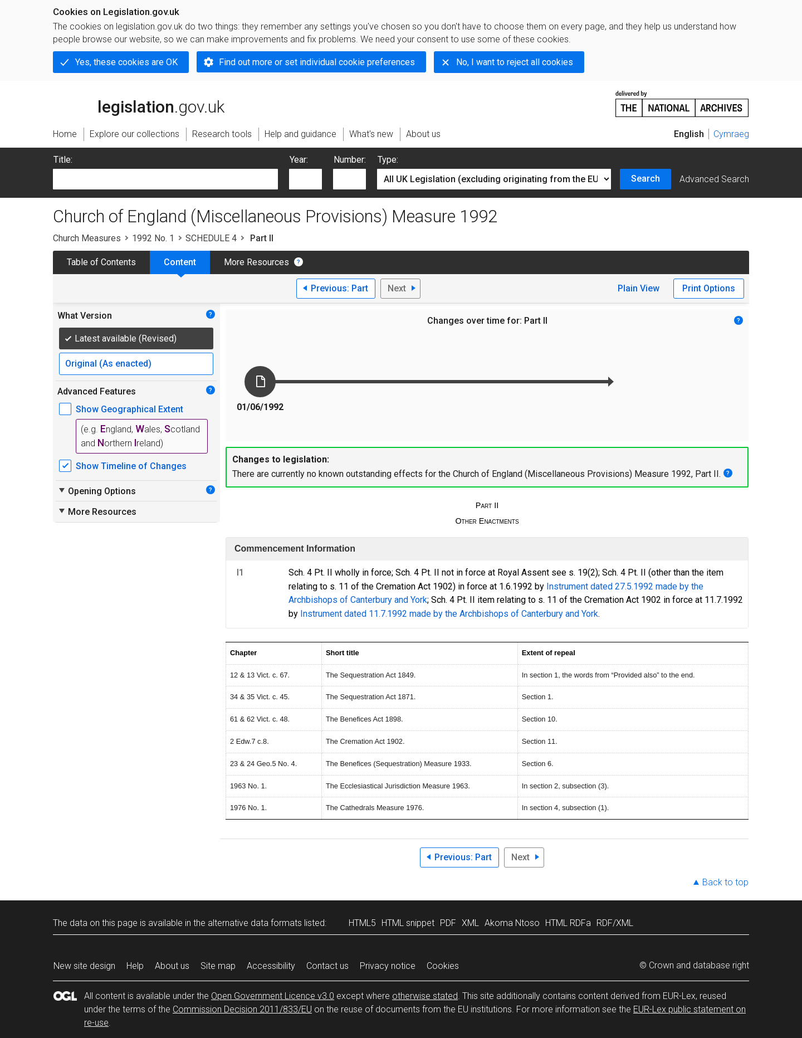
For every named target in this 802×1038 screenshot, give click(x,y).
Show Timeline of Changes (131, 466)
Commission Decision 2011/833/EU (242, 1009)
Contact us (327, 966)
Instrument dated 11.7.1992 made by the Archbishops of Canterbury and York (449, 613)
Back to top (725, 882)
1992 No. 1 (153, 238)
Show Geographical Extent (129, 409)
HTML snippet (408, 923)
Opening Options (96, 490)
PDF (448, 923)
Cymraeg (731, 134)
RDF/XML (614, 923)
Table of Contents (101, 262)
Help (135, 966)
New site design (84, 966)
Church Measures (87, 238)
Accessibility (271, 966)
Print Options (708, 288)
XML (470, 923)
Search (645, 178)
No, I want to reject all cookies (514, 62)
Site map (218, 966)
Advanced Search (714, 179)
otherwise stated (425, 996)
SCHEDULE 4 (211, 238)
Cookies (443, 966)
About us (172, 966)
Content (180, 262)
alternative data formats (255, 923)
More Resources (256, 262)
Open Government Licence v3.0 (272, 996)
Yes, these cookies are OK (126, 62)
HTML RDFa (568, 923)
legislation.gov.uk (138, 103)
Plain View (638, 288)
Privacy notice (387, 966)
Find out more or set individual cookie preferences (317, 62)
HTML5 (362, 923)
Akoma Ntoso (512, 923)
